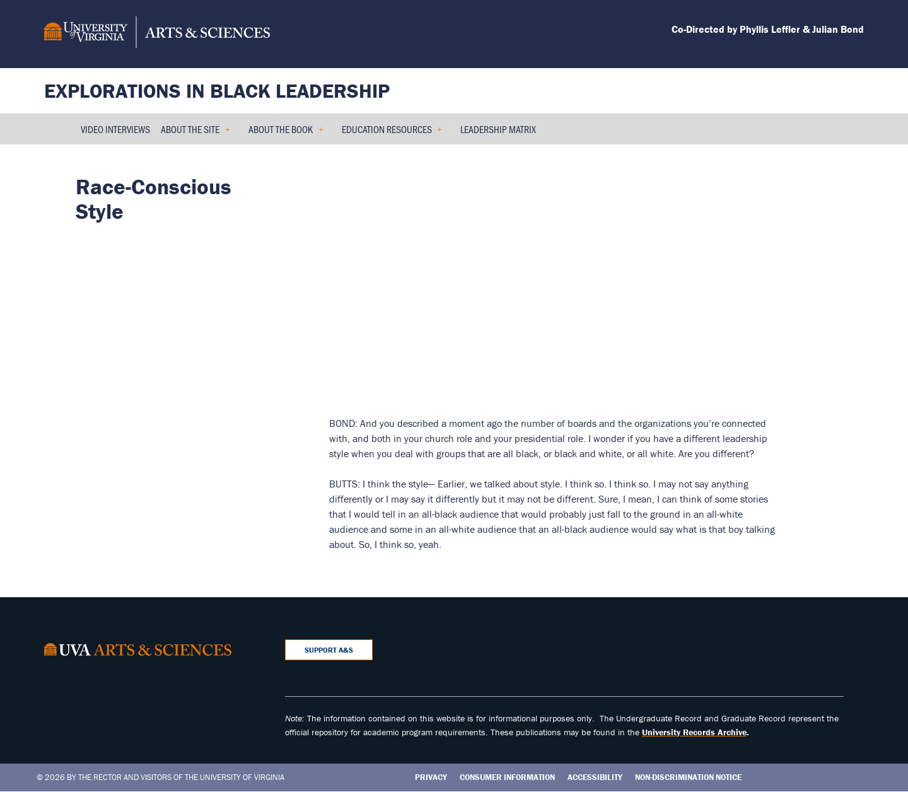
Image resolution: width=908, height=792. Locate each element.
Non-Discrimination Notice (688, 777)
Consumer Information (507, 777)
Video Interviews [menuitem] (115, 129)
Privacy (431, 777)
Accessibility (595, 777)
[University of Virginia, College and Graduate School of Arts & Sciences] (157, 34)
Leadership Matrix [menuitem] (498, 129)
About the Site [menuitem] (195, 133)
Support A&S (329, 650)
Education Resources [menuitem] (392, 133)
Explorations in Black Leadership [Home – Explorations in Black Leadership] (217, 90)
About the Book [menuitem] (286, 133)
